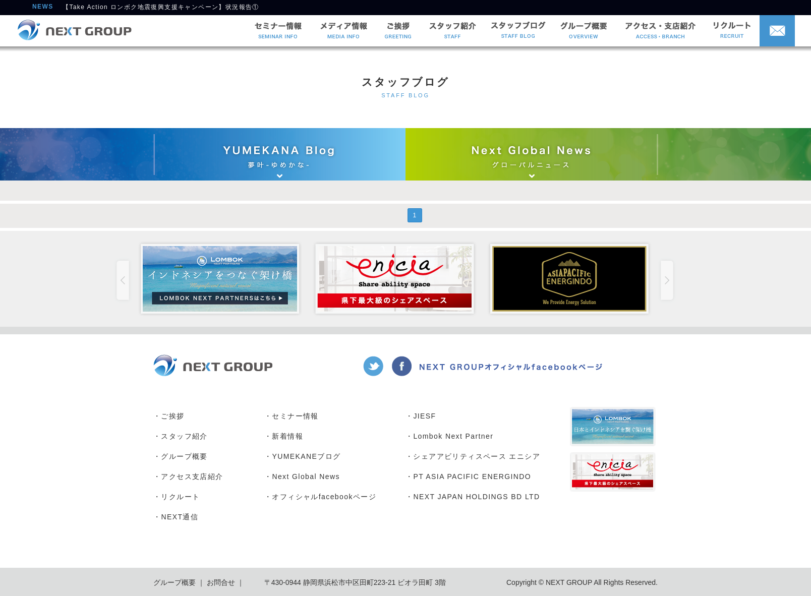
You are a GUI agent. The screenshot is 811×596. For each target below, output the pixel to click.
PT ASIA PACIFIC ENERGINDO (472, 476)
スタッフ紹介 (184, 436)
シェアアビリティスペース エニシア (476, 456)
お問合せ (220, 582)
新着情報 (287, 436)
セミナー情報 (295, 416)
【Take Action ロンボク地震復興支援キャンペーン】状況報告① (161, 8)
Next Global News (305, 476)
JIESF (424, 416)
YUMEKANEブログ (306, 456)
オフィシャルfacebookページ (324, 497)
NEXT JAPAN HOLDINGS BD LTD (476, 497)
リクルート (180, 497)
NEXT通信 (179, 517)
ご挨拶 (172, 416)
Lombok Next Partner (453, 436)
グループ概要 (184, 456)
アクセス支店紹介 (192, 476)
